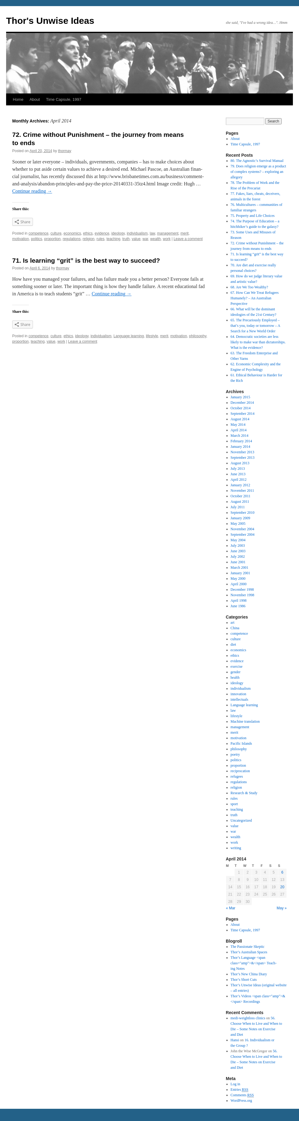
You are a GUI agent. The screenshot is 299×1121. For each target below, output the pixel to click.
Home (18, 99)
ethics (87, 233)
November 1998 (242, 595)
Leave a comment (188, 239)
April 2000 (239, 584)
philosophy (197, 336)
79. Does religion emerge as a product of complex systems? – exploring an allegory (258, 171)
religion (89, 239)
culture (55, 233)
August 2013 (240, 463)
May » (282, 908)
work (167, 239)
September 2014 (242, 413)
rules (100, 239)
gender (236, 672)
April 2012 (239, 479)
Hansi (235, 1040)
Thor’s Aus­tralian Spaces (249, 952)
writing (236, 848)
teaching (113, 239)
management (167, 233)
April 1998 (239, 600)
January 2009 (240, 518)
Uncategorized (241, 820)
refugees (237, 776)
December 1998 (242, 589)
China (235, 628)
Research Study (244, 793)
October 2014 (241, 408)
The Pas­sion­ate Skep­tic (248, 946)
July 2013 (238, 468)
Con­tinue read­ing (32, 191)
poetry (235, 754)
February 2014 (241, 441)
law (152, 233)
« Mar (231, 908)
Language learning (128, 336)
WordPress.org (241, 1100)
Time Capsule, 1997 (63, 99)
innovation (238, 694)
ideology (118, 233)
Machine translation (245, 721)
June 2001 (238, 562)
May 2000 (238, 578)
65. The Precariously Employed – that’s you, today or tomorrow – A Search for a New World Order (255, 325)
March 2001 (239, 567)
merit (185, 233)
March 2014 (239, 435)
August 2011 (240, 501)
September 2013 (242, 457)
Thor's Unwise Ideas (50, 21)
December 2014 (242, 402)
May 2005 (238, 523)
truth (126, 239)
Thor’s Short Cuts (244, 979)
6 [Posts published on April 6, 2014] (282, 872)
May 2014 (238, 424)
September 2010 (242, 512)
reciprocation (240, 771)
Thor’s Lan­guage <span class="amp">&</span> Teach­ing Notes (254, 963)
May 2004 (238, 540)
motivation (20, 239)
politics (36, 239)
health (235, 677)
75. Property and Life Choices (253, 216)
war (145, 239)
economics (72, 233)
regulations (72, 239)
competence (38, 233)
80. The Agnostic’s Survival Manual (257, 161)
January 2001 (240, 573)
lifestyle (152, 336)
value (136, 239)
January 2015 (240, 397)
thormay (64, 151)
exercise (237, 666)
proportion (52, 239)
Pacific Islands (241, 743)
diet (233, 644)
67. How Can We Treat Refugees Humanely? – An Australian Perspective (255, 298)
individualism (137, 233)
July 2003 (238, 545)
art (233, 622)
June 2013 (238, 474)
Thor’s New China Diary (249, 974)
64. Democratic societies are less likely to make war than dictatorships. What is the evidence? (258, 342)
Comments (242, 1095)
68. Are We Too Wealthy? (249, 287)
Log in (235, 1084)
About (35, 99)
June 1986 (238, 606)
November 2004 (242, 529)
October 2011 (240, 496)
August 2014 (240, 419)
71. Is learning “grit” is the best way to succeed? (86, 260)
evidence (102, 233)
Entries (239, 1089)
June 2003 (238, 551)
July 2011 (238, 507)
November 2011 (242, 490)
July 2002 (238, 556)
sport (234, 804)
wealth (155, 239)
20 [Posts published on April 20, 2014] (282, 887)
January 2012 (240, 485)
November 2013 (242, 452)
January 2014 (240, 446)
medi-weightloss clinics (248, 1018)
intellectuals (239, 699)
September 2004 (242, 534)
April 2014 (239, 430)
